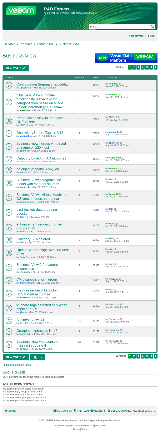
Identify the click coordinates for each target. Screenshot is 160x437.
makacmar (25, 110)
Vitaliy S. (113, 279)
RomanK (113, 83)
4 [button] (143, 67)
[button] (156, 67)
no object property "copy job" (38, 169)
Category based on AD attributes (41, 158)
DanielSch (25, 257)
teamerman (25, 334)
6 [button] (151, 67)
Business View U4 (30, 320)
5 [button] (147, 67)
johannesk (25, 150)
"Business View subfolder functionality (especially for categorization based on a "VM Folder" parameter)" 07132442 (39, 101)
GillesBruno (25, 87)
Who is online (13, 372)
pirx (21, 172)
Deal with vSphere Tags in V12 (39, 132)
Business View (19, 56)
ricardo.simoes (27, 202)
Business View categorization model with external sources (38, 182)
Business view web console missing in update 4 (37, 343)
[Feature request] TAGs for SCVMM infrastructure (36, 292)
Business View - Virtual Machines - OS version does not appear (42, 196)
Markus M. (25, 161)
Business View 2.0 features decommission (37, 266)
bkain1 (23, 231)
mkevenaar (26, 297)
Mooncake (25, 136)
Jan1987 (24, 323)
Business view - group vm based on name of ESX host (41, 145)
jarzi (22, 216)
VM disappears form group (36, 279)
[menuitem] (149, 36)
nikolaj (112, 238)
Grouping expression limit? (36, 330)
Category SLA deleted (33, 239)
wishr (111, 179)
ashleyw (24, 348)
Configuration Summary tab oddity (42, 84)
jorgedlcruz (115, 157)
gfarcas (24, 312)
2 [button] (134, 67)
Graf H (23, 242)
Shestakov (25, 272)
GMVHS (24, 125)
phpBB (69, 426)
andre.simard (27, 282)
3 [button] (138, 67)
